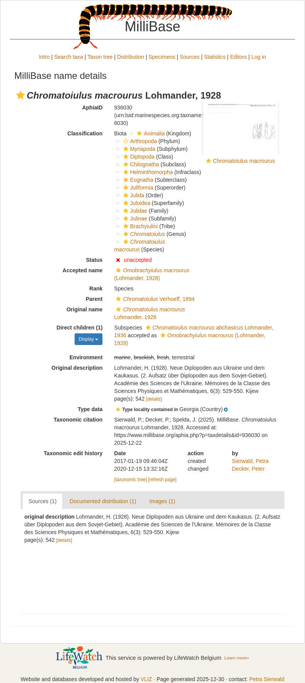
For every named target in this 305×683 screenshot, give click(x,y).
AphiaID (92, 107)
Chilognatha (140, 164)
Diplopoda (138, 157)
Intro (44, 57)
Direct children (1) (79, 327)
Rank (95, 288)
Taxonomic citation (78, 420)
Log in (258, 57)
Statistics (215, 57)
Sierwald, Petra (250, 461)
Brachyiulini (139, 226)
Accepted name (82, 270)
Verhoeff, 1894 (154, 299)
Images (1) (162, 501)
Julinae (134, 218)
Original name (84, 309)
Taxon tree (99, 57)
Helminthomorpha (147, 172)
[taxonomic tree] (130, 479)
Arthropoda (139, 141)
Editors (238, 57)
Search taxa (68, 57)
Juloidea (135, 203)
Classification (84, 133)
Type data (90, 409)
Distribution (130, 57)
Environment (86, 357)
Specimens (161, 57)
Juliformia (137, 187)
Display (89, 339)
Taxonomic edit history (73, 453)
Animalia (150, 133)
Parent (94, 299)
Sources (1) (42, 501)
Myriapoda (138, 149)
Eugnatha (137, 180)
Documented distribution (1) (103, 501)
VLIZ (146, 679)
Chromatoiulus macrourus (244, 161)
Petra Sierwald (267, 679)
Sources (189, 57)
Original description (76, 368)
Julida (133, 195)
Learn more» (236, 658)
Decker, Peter (248, 469)
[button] (20, 95)
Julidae (134, 211)
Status (94, 260)
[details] (154, 399)
